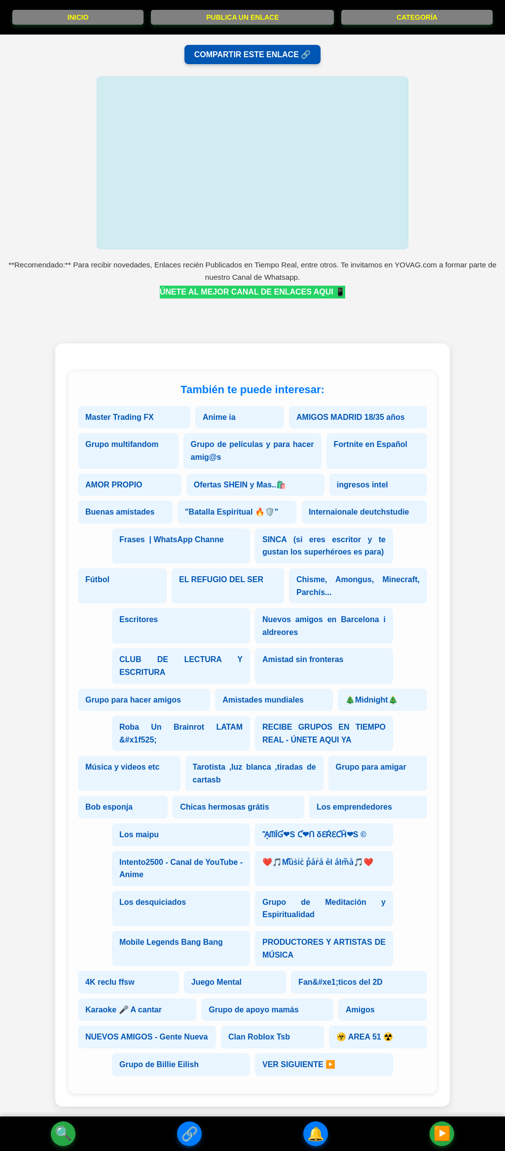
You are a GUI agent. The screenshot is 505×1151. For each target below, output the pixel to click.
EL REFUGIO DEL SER (221, 579)
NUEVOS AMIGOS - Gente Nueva (146, 1037)
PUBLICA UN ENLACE (242, 17)
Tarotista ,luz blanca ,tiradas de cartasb (254, 773)
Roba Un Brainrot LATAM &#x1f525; (181, 733)
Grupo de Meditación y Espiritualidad (324, 908)
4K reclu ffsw (110, 982)
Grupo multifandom (121, 444)
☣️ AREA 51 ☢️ (364, 1037)
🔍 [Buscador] (63, 1133)
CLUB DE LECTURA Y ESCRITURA (181, 665)
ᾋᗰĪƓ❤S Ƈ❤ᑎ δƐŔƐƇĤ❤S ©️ (314, 834)
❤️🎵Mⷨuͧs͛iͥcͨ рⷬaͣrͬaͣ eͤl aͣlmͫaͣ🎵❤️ (317, 862)
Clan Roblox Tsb (259, 1037)
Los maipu (139, 834)
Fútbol (97, 579)
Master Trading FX (119, 417)
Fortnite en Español (370, 444)
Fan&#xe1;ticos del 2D (340, 982)
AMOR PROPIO (114, 485)
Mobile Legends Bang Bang (171, 942)
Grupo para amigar (371, 767)
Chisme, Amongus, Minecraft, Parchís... (358, 585)
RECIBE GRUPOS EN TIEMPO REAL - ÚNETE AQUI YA (324, 733)
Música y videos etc (122, 767)
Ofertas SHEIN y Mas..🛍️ (240, 485)
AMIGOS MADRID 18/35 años (350, 417)
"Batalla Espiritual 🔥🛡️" (231, 512)
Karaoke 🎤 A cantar (123, 1009)
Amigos (360, 1009)
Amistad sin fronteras (302, 659)
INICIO (78, 17)
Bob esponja (109, 807)
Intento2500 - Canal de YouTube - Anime (181, 868)
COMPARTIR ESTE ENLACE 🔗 (252, 54)
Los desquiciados (152, 902)
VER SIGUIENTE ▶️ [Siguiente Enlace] (298, 1064)
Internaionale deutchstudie (359, 512)
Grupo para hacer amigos (133, 700)
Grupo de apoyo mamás (253, 1009)
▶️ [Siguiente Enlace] (442, 1133)
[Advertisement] (252, 163)
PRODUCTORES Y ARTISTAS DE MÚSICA (324, 948)
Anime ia (219, 417)
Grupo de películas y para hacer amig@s (252, 450)
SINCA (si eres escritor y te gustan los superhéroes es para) (324, 546)
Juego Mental (216, 982)
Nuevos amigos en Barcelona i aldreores (324, 625)
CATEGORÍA (417, 17)
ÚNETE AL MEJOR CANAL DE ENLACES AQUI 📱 (252, 292)
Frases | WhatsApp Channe (171, 539)
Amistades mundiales (263, 700)
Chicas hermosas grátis (224, 807)
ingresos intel (362, 485)
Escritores (138, 619)
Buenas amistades (120, 512)
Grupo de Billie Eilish (159, 1064)
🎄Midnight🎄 (371, 700)
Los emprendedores (354, 807)
